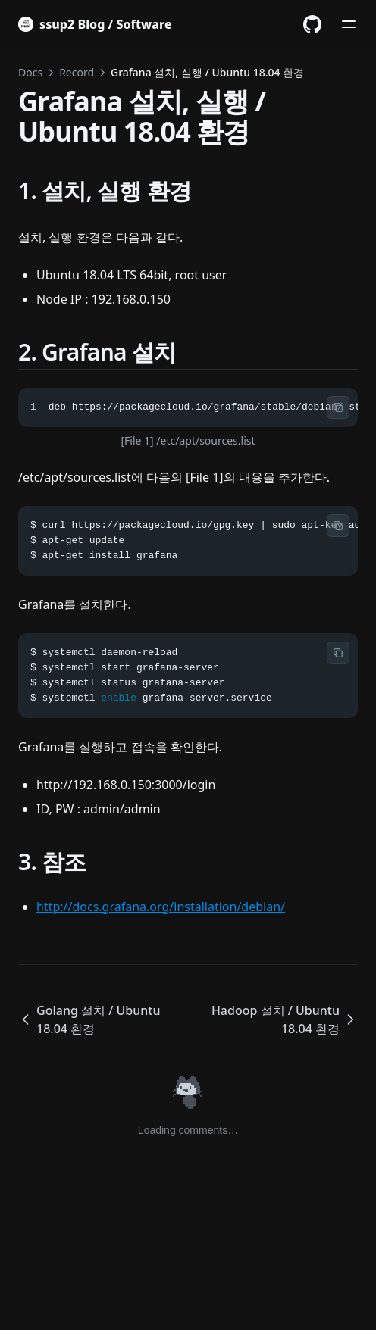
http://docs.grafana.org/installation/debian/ (160, 906)
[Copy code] (338, 407)
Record (76, 72)
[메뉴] (349, 24)
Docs (30, 72)
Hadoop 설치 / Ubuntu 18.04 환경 (285, 1019)
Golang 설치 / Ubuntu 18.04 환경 (89, 1019)
